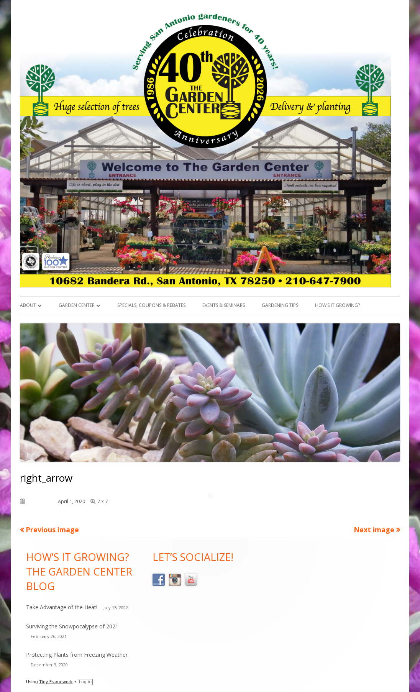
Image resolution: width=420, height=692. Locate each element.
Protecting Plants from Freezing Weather (77, 654)
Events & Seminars (223, 305)
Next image (374, 529)
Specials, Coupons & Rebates (151, 305)
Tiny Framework (55, 681)
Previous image (52, 529)
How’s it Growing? (337, 305)
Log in (85, 681)
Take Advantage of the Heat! (61, 607)
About (28, 305)
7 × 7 (102, 501)
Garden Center (77, 305)
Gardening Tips (280, 305)
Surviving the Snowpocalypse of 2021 (72, 626)
